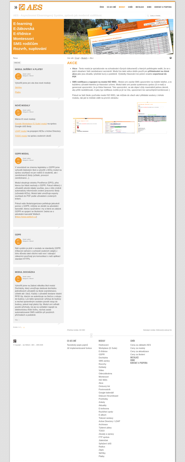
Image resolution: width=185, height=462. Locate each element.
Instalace (140, 7)
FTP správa (104, 437)
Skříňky (18, 87)
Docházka (103, 358)
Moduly (122, 7)
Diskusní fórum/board (108, 396)
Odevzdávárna (105, 373)
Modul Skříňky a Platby (29, 69)
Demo (149, 7)
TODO (102, 431)
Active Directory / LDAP (109, 421)
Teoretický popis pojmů (77, 345)
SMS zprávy (104, 361)
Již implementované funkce (79, 348)
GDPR (18, 235)
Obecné (17, 62)
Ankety (102, 402)
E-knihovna (104, 408)
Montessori (23, 38)
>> (24, 327)
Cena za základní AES (140, 345)
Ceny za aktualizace (139, 351)
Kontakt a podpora (163, 7)
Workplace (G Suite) (108, 348)
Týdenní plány (105, 428)
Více (16, 320)
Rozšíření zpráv (106, 412)
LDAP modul (21, 131)
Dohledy (102, 367)
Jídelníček (103, 440)
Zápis (101, 450)
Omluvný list (104, 386)
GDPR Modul (22, 154)
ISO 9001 (82, 330)
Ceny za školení (137, 354)
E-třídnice (22, 33)
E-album (102, 415)
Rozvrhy (102, 364)
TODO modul (21, 136)
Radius (102, 447)
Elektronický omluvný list (164, 330)
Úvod (102, 7)
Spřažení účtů (105, 444)
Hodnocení (104, 345)
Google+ (14, 341)
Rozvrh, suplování (29, 48)
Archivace (103, 424)
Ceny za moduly (137, 348)
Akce (101, 383)
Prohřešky (103, 399)
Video (101, 370)
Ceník (130, 7)
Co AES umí (111, 7)
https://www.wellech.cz (26, 217)
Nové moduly (22, 105)
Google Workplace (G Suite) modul (31, 124)
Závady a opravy (106, 434)
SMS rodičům (25, 43)
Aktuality (102, 405)
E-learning (22, 23)
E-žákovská (23, 28)
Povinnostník (104, 389)
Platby (18, 92)
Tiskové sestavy (106, 418)
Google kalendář (106, 393)
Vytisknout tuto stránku (170, 58)
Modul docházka (25, 272)
